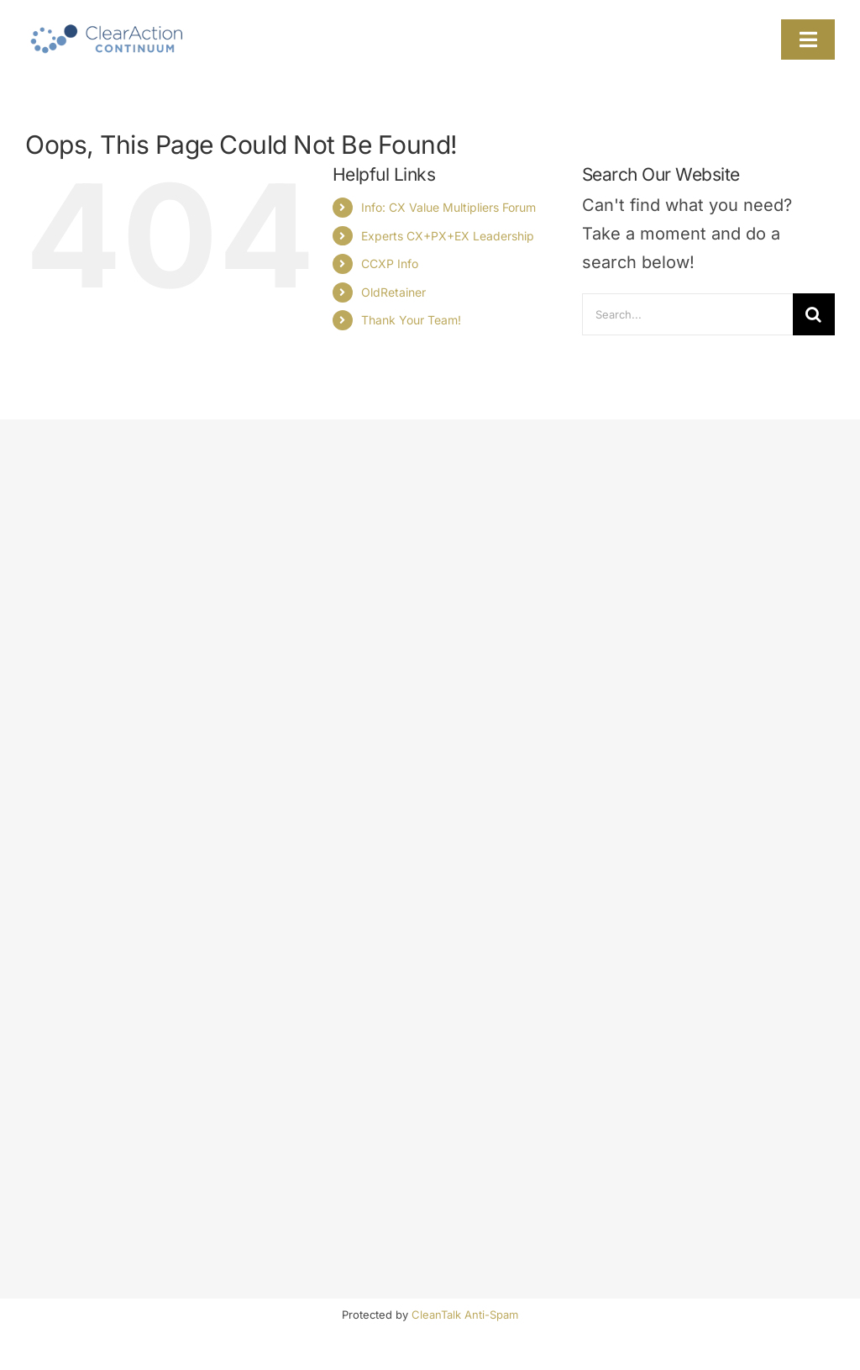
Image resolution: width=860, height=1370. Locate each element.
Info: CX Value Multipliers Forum (448, 207)
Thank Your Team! (411, 320)
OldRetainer (393, 292)
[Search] (814, 314)
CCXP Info (389, 263)
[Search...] (687, 314)
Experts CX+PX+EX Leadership (447, 236)
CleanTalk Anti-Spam (465, 1314)
